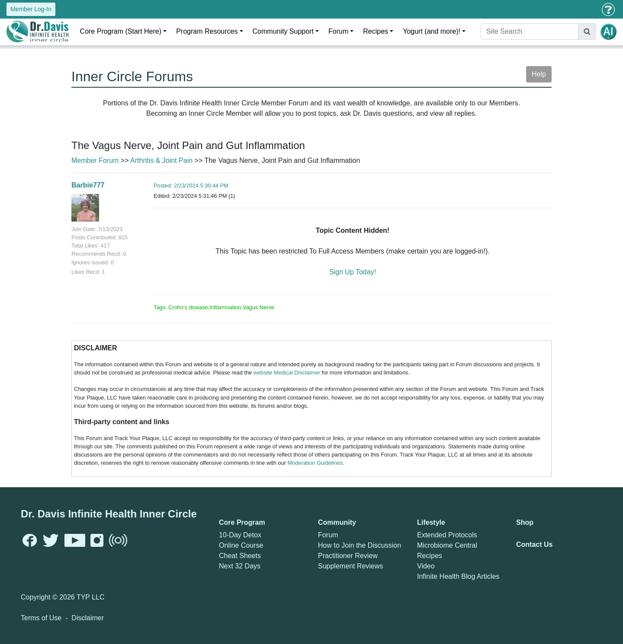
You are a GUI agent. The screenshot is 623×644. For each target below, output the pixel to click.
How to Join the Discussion (359, 545)
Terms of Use (41, 618)
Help (539, 74)
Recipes (375, 31)
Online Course (241, 545)
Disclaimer (87, 618)
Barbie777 (88, 185)
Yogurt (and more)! (431, 31)
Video (426, 566)
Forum (338, 31)
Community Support (283, 31)
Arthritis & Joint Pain (161, 160)
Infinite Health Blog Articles (458, 576)
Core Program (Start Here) (121, 31)
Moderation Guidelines (315, 463)
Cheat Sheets (240, 555)
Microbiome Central (447, 545)
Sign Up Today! (352, 272)
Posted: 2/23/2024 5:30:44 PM (191, 185)
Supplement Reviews (350, 566)
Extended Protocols (447, 535)
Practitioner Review (348, 555)
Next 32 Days (239, 566)
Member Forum (95, 160)
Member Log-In (30, 9)
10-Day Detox (240, 535)
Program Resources (207, 31)
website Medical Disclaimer (287, 372)
